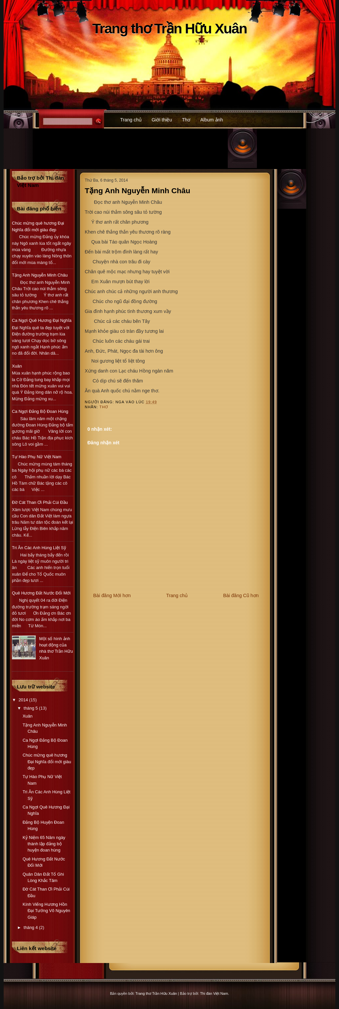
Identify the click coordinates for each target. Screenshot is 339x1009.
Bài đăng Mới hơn (112, 595)
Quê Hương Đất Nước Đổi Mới (41, 593)
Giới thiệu (162, 119)
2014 (24, 699)
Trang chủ (131, 119)
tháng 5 (31, 708)
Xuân (17, 366)
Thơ (186, 119)
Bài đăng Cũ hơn (241, 595)
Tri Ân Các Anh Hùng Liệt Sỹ (39, 547)
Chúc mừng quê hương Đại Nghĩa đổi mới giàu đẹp (47, 761)
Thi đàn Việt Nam (214, 993)
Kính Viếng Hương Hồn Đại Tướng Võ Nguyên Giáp (46, 911)
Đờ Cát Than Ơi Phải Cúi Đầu (40, 502)
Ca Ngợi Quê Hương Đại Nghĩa (42, 320)
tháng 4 (31, 927)
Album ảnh (211, 119)
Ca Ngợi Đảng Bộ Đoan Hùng (40, 411)
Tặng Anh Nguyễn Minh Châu (137, 190)
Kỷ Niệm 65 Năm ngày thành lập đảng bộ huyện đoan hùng (44, 844)
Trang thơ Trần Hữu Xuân (169, 28)
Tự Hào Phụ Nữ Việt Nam (36, 456)
